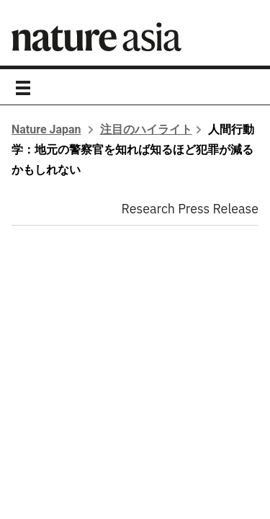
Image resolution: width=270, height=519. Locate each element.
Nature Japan (46, 129)
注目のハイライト (146, 129)
